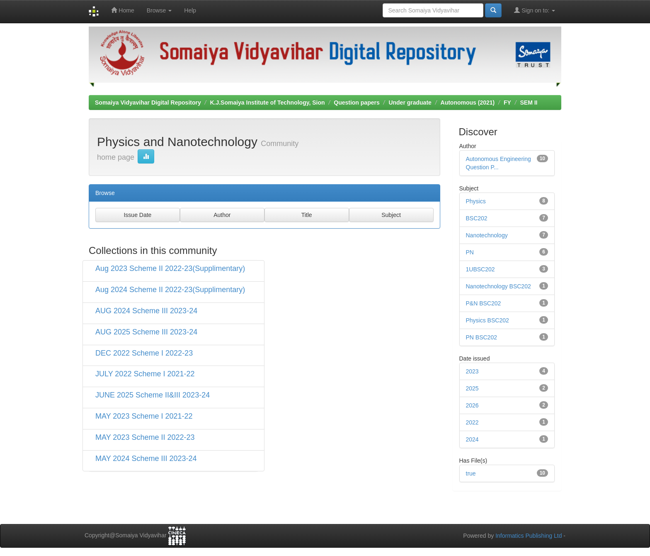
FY (507, 102)
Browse (159, 10)
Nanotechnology (487, 235)
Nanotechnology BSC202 (498, 286)
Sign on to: (534, 10)
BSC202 (477, 218)
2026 (472, 405)
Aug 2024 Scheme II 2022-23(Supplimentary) (170, 289)
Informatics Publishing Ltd (528, 535)
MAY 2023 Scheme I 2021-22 (143, 416)
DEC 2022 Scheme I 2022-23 (144, 353)
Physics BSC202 (487, 320)
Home (122, 10)
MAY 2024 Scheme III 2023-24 (146, 458)
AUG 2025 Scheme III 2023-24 (146, 332)
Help (190, 10)
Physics (476, 201)
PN (470, 252)
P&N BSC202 (483, 303)
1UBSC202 (480, 269)
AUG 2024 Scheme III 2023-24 (146, 311)
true (471, 473)
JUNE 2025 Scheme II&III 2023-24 (152, 395)
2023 (472, 371)
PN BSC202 (481, 337)
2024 (472, 439)
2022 (472, 422)
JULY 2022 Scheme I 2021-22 (145, 374)
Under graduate (409, 102)
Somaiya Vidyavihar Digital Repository (148, 102)
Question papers (356, 102)
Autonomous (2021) (468, 102)
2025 (472, 388)
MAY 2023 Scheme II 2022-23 (144, 437)
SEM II (528, 102)
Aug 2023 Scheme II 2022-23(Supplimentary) (170, 268)
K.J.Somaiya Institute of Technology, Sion (267, 102)
